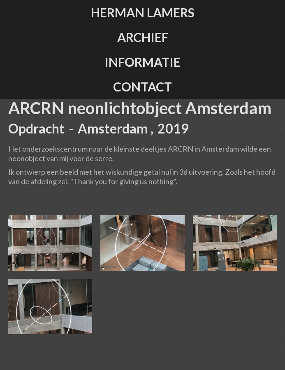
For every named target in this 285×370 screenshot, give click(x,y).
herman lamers (143, 12)
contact (142, 86)
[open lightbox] (50, 243)
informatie (142, 61)
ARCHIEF (142, 37)
